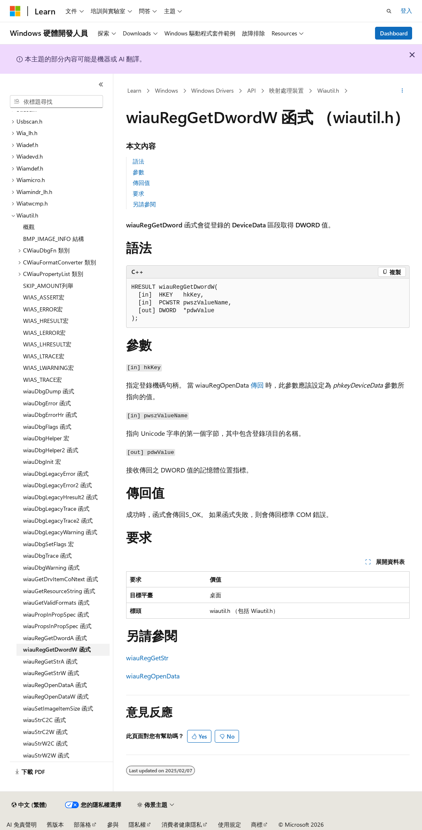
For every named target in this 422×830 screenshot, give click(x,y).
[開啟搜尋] (389, 11)
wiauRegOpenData (153, 675)
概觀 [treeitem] (29, 227)
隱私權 (137, 824)
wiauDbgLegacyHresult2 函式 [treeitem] (60, 497)
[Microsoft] (15, 11)
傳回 (257, 385)
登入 (406, 10)
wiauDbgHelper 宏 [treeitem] (46, 438)
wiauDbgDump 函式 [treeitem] (48, 391)
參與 (113, 824)
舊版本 (55, 824)
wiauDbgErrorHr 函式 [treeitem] (50, 415)
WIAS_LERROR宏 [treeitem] (44, 333)
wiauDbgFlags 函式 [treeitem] (47, 426)
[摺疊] (101, 84)
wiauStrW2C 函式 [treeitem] (45, 743)
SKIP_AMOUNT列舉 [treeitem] (48, 286)
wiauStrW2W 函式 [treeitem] (46, 755)
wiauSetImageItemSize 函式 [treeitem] (58, 708)
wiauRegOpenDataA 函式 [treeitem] (55, 685)
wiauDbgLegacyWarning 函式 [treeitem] (60, 532)
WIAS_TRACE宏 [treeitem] (42, 379)
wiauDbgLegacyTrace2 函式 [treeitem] (58, 520)
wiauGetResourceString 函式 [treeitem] (59, 591)
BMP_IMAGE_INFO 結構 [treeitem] (53, 239)
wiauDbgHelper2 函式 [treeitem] (50, 450)
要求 (138, 193)
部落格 (82, 824)
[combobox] (56, 101)
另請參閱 (144, 204)
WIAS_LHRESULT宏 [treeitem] (47, 344)
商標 (257, 824)
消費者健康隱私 (182, 824)
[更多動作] (402, 91)
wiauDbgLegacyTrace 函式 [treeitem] (56, 508)
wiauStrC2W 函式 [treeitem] (45, 732)
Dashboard (394, 33)
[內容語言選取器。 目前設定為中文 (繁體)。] (29, 804)
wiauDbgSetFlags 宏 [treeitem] (48, 544)
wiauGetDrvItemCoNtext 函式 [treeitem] (60, 579)
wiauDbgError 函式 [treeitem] (47, 403)
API (251, 90)
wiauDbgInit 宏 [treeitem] (42, 461)
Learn (134, 90)
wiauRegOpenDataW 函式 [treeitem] (56, 696)
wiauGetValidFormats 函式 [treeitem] (56, 602)
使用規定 (229, 824)
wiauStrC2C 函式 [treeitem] (44, 720)
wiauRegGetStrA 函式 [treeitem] (50, 661)
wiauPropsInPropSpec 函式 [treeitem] (57, 626)
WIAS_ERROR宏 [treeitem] (43, 309)
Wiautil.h (328, 90)
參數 (138, 172)
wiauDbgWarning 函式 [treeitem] (51, 567)
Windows (166, 90)
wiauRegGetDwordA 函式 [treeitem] (55, 638)
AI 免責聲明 (22, 824)
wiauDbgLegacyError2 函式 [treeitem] (57, 485)
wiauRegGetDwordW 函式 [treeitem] (57, 649)
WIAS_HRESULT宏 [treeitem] (45, 321)
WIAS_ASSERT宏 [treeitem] (43, 297)
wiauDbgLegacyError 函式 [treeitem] (56, 473)
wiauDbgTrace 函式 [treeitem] (47, 555)
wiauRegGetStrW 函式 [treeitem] (51, 673)
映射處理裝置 (286, 90)
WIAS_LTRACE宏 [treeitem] (43, 356)
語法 (138, 161)
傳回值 (141, 183)
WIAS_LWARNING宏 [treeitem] (48, 368)
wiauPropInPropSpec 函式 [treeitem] (56, 614)
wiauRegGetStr (147, 657)
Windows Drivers (212, 90)
